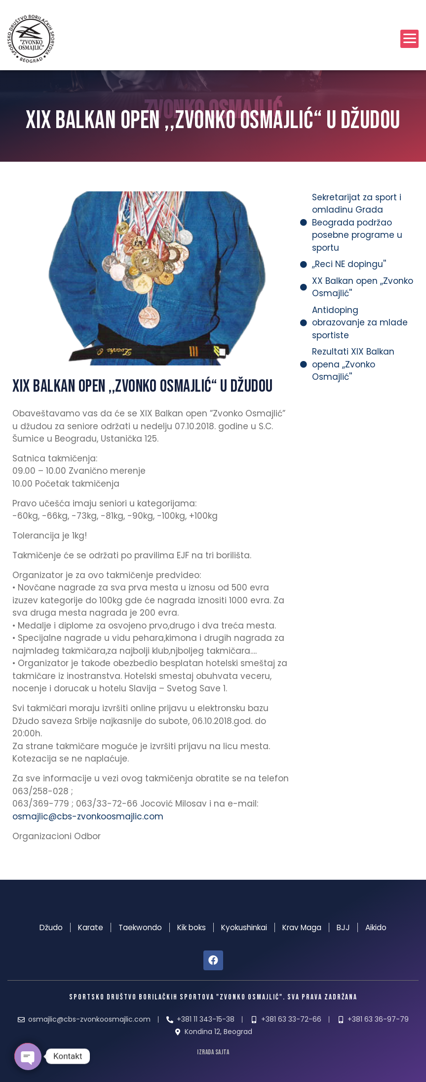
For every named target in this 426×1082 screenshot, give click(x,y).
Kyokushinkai (244, 927)
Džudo (51, 927)
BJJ (343, 927)
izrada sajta (213, 1052)
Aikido (376, 927)
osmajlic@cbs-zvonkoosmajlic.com (87, 816)
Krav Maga (301, 927)
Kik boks (191, 927)
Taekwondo (140, 927)
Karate (90, 927)
